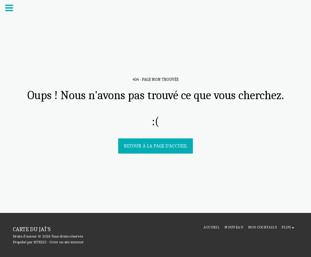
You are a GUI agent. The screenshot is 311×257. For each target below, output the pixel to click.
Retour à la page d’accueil (155, 146)
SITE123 (39, 242)
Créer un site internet (67, 242)
